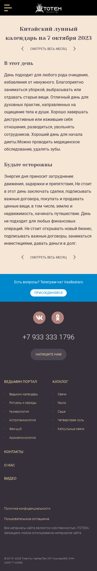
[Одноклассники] (57, 318)
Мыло (62, 403)
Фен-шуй (15, 429)
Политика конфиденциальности (27, 508)
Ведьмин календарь (23, 394)
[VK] (39, 318)
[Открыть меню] (8, 8)
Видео (10, 478)
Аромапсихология (22, 438)
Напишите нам (48, 354)
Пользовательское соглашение (26, 519)
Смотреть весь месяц (48, 49)
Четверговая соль (71, 420)
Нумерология (19, 411)
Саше (61, 411)
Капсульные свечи (71, 429)
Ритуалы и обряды (22, 403)
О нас (9, 465)
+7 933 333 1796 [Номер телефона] (48, 337)
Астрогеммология (22, 420)
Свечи (62, 394)
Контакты (13, 452)
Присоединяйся (48, 293)
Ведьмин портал (20, 382)
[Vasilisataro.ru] (48, 7)
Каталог (60, 382)
